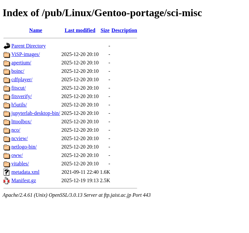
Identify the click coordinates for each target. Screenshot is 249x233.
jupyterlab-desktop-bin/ (35, 113)
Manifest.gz (23, 180)
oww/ (17, 155)
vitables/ (20, 163)
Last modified (80, 30)
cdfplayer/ (21, 79)
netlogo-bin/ (24, 147)
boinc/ (17, 71)
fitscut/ (18, 88)
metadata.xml (25, 172)
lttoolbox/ (21, 121)
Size (105, 30)
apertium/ (21, 62)
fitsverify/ (21, 96)
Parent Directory (28, 46)
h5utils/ (19, 104)
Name (35, 30)
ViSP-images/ (25, 54)
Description (124, 30)
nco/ (15, 130)
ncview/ (19, 138)
